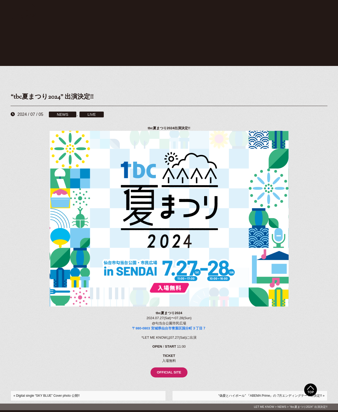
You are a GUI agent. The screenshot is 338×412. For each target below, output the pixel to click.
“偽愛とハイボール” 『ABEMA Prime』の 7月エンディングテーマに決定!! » (271, 395)
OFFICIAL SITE (169, 372)
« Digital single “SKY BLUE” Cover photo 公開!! (46, 395)
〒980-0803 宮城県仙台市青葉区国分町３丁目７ (169, 328)
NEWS (62, 114)
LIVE (91, 114)
